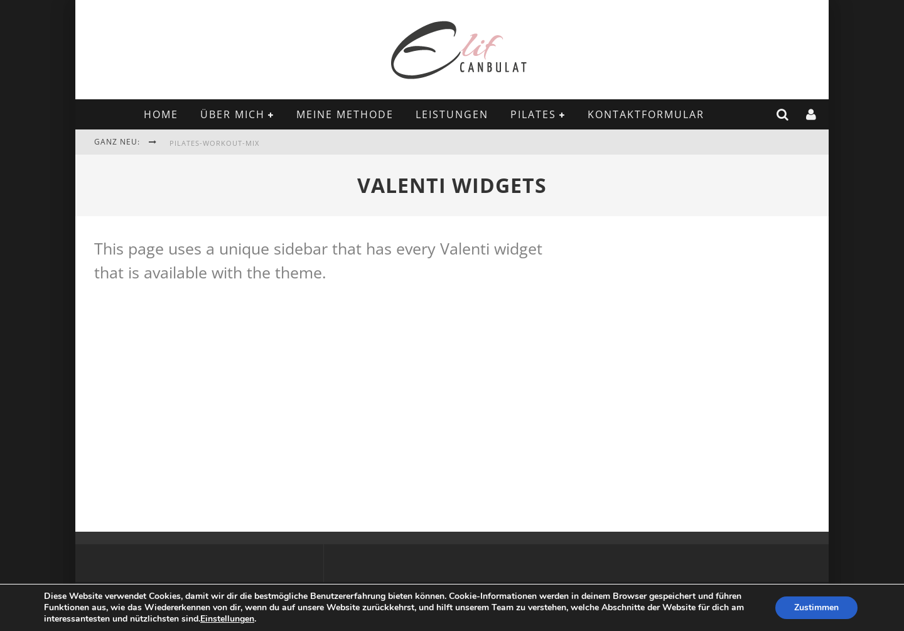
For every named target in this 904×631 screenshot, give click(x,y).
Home (161, 114)
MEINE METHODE (345, 114)
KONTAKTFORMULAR (646, 114)
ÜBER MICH (232, 114)
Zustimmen (816, 607)
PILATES (533, 114)
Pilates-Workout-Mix (214, 143)
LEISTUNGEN (452, 114)
